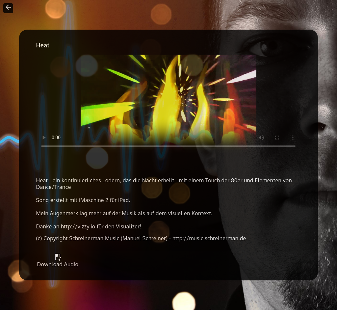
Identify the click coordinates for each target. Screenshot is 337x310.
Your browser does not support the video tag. (168, 104)
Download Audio (57, 262)
